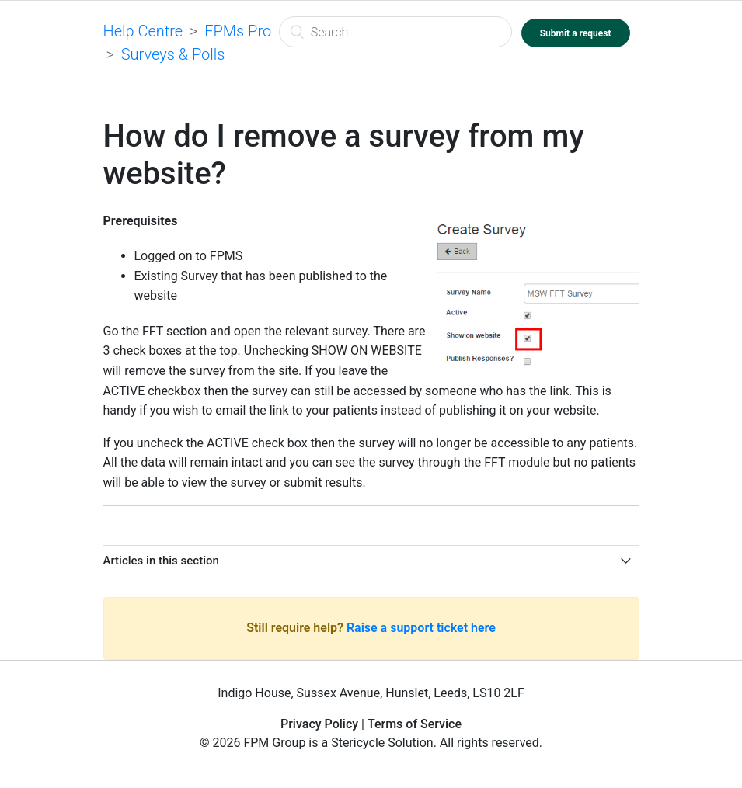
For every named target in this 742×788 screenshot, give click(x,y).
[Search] (395, 31)
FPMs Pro (237, 31)
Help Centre (143, 31)
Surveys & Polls (173, 54)
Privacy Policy (319, 724)
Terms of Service (415, 724)
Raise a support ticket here (421, 627)
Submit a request (575, 33)
